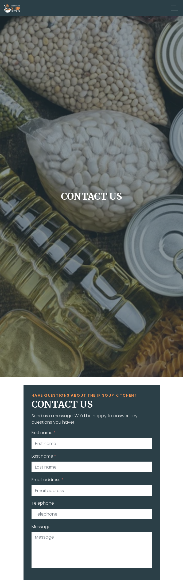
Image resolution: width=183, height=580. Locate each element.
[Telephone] (92, 514)
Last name (44, 456)
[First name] (92, 443)
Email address (48, 480)
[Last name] (92, 467)
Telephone (43, 503)
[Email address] (92, 490)
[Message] (92, 550)
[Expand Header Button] (175, 8)
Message (41, 527)
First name (44, 433)
